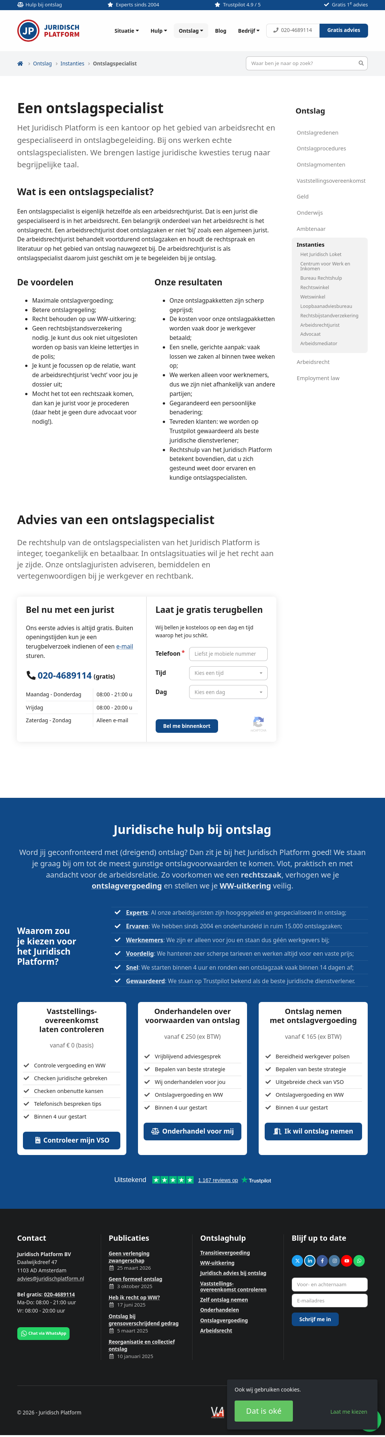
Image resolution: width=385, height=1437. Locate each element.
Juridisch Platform (48, 31)
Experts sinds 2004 (137, 4)
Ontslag (192, 30)
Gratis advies (343, 29)
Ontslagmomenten (321, 164)
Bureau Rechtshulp (321, 278)
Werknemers (144, 940)
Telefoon (168, 653)
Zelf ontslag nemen (224, 1299)
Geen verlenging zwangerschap (129, 1257)
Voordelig (140, 953)
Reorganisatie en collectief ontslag (142, 1345)
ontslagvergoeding (127, 886)
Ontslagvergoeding (224, 1320)
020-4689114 (292, 29)
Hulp (159, 30)
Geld (303, 196)
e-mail (124, 646)
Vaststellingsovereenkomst (331, 180)
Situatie (128, 30)
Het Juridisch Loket (321, 254)
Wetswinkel (312, 297)
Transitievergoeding (225, 1252)
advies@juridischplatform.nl (50, 1278)
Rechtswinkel (314, 287)
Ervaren (137, 926)
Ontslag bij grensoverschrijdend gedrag (144, 1320)
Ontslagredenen (317, 132)
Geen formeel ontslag (135, 1279)
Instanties (72, 63)
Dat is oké (264, 1410)
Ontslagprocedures (321, 148)
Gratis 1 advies (350, 4)
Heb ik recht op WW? (134, 1297)
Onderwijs (310, 212)
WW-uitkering (245, 886)
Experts (137, 912)
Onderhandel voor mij (192, 1130)
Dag (161, 692)
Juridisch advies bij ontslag (233, 1273)
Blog (220, 30)
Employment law (318, 378)
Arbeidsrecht (313, 361)
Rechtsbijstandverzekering (329, 315)
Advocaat (310, 334)
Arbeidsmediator (318, 343)
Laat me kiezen (348, 1411)
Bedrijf (249, 30)
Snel (132, 967)
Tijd (161, 672)
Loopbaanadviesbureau (326, 306)
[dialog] (302, 1404)
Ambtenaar (311, 228)
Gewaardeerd (145, 981)
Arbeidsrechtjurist (320, 325)
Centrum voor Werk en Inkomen (325, 266)
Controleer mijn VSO (71, 1139)
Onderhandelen (219, 1310)
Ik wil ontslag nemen (313, 1130)
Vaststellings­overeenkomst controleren (233, 1286)
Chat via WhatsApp (43, 1334)
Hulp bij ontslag (44, 4)
